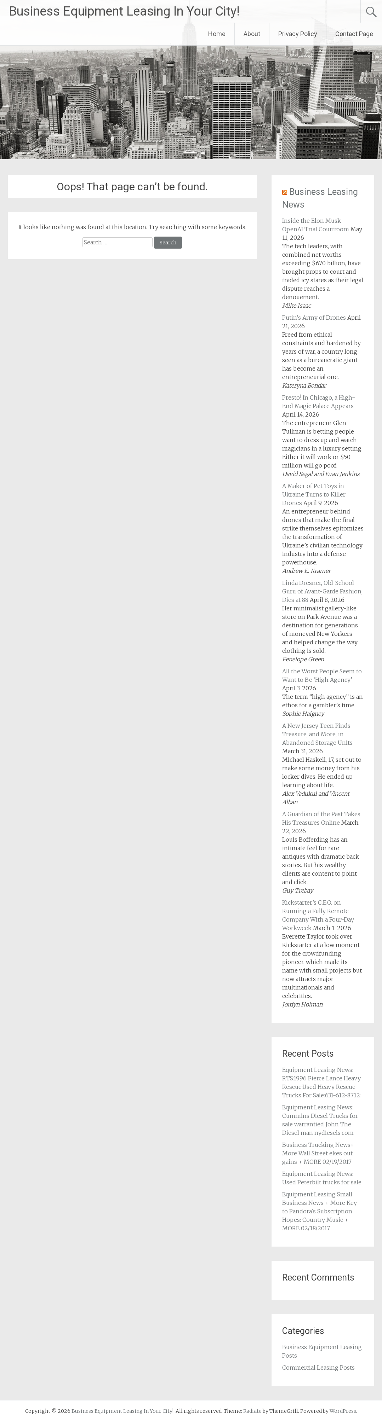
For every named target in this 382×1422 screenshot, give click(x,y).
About (252, 33)
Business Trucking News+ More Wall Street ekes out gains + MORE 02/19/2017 (318, 1153)
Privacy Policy (297, 33)
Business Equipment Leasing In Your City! (124, 11)
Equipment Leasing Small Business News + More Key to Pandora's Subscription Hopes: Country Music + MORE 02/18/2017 (319, 1211)
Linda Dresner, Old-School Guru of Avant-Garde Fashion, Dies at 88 (322, 591)
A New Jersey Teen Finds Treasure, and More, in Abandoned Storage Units (317, 734)
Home (217, 33)
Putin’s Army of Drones (314, 317)
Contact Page (354, 33)
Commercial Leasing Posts (318, 1367)
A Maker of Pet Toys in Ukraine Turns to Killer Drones (314, 494)
